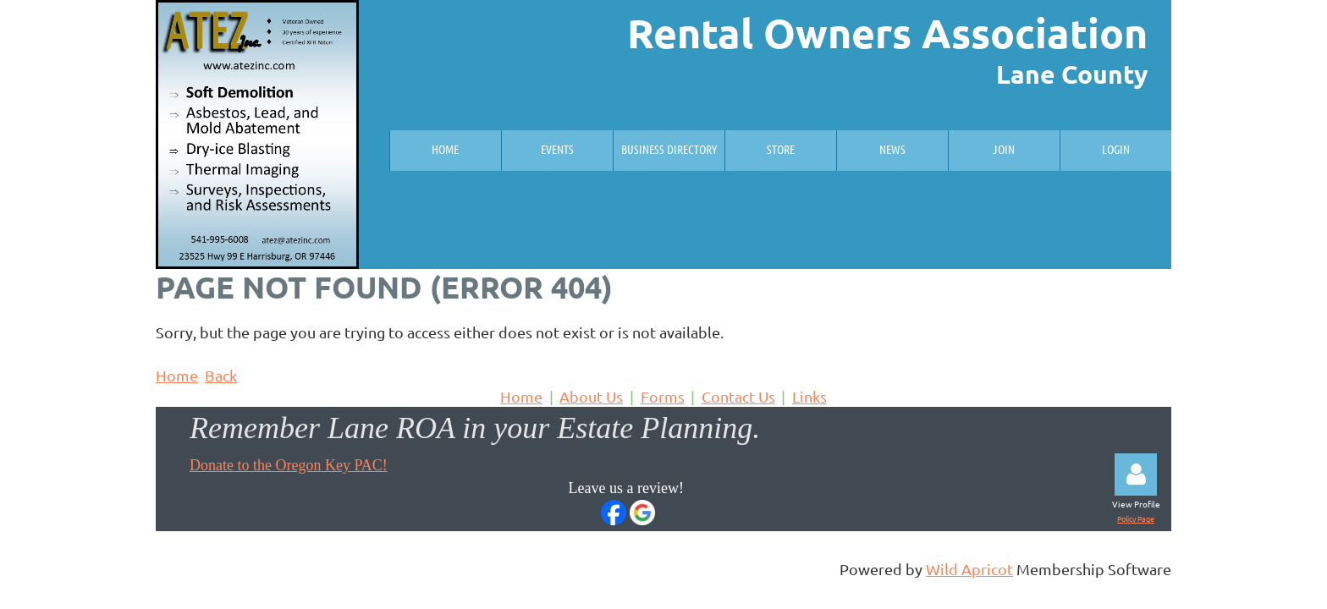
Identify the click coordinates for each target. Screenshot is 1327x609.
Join (1004, 148)
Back (221, 375)
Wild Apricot (969, 569)
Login (1116, 148)
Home (445, 148)
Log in (1136, 474)
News (892, 148)
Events (557, 148)
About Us (591, 396)
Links (809, 396)
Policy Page (1135, 518)
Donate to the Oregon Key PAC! (289, 465)
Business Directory (669, 148)
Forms (663, 396)
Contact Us (738, 396)
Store (781, 148)
